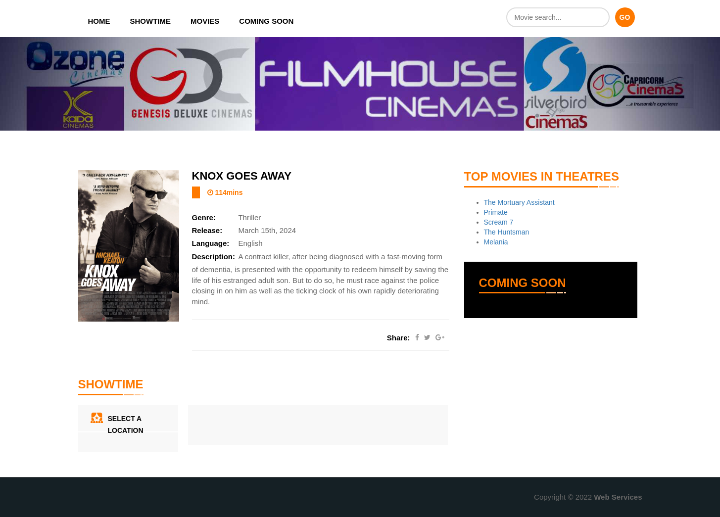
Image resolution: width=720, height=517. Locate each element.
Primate (496, 212)
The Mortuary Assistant (519, 202)
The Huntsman (506, 232)
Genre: (204, 217)
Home (99, 21)
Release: (207, 230)
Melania (496, 242)
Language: (211, 243)
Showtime (150, 21)
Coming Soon (266, 21)
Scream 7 (499, 222)
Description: (214, 256)
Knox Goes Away (241, 176)
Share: (398, 337)
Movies (205, 21)
